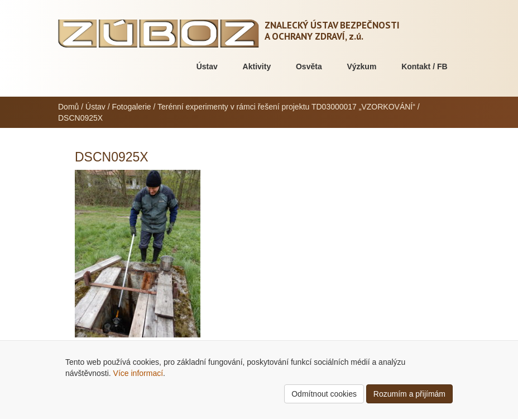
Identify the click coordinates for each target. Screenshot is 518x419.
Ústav (207, 66)
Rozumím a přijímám (409, 393)
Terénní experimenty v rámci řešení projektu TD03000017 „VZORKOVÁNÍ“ (286, 106)
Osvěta (309, 66)
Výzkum (361, 66)
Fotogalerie (131, 106)
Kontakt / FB (424, 66)
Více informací (138, 373)
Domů (68, 106)
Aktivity (257, 66)
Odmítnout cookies (324, 393)
